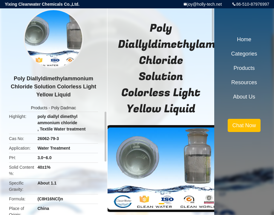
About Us (244, 97)
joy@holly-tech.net (204, 4)
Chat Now (244, 125)
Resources (244, 82)
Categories (244, 54)
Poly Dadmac (63, 107)
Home (244, 39)
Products (39, 107)
